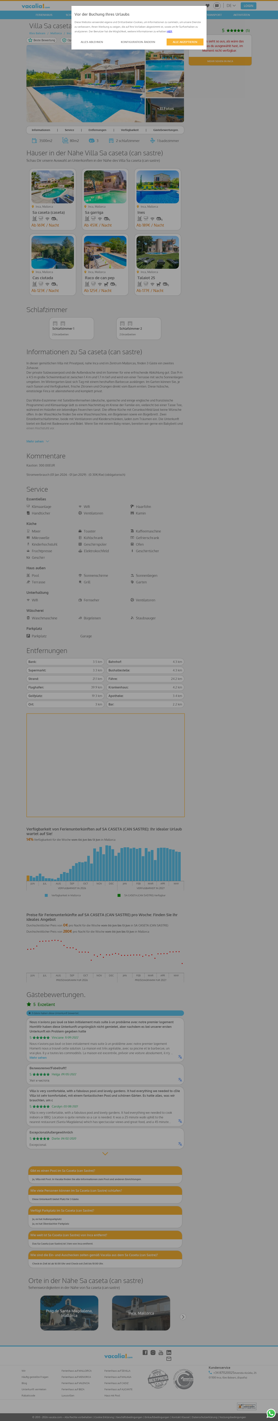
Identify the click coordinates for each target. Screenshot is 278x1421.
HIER (169, 31)
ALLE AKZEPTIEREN (185, 42)
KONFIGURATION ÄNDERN (138, 42)
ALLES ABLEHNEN (92, 42)
